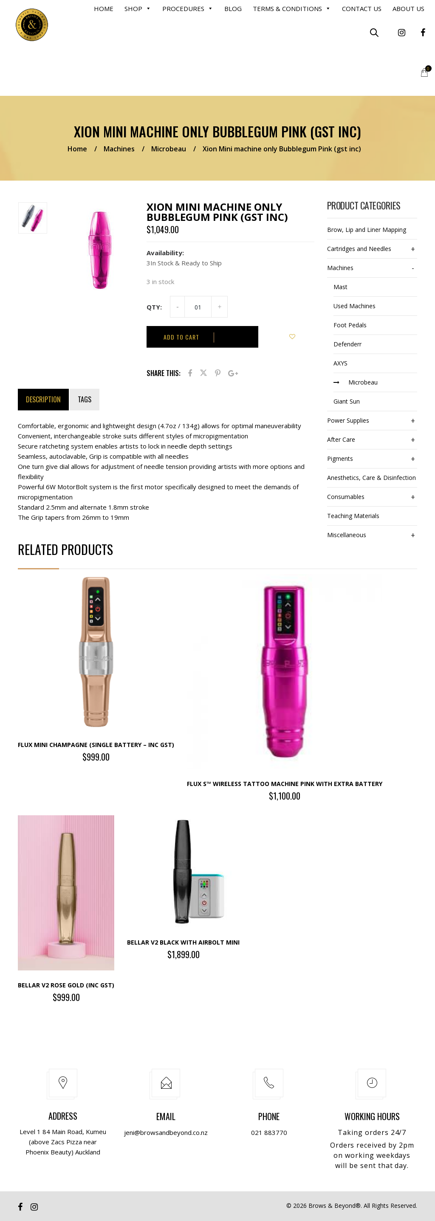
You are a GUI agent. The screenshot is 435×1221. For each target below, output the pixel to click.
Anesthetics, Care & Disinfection (371, 478)
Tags (84, 399)
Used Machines (354, 306)
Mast (340, 287)
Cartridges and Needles (359, 249)
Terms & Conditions (292, 8)
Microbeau (168, 148)
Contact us (361, 8)
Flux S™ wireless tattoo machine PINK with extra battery (284, 784)
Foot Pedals (350, 325)
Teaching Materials (353, 516)
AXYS (340, 363)
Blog (233, 8)
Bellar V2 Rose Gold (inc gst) (66, 985)
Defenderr (347, 344)
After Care (341, 439)
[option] (35, 219)
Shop (137, 8)
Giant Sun (346, 401)
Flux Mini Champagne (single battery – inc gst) (96, 745)
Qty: (154, 307)
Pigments (340, 458)
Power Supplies (348, 420)
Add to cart (181, 336)
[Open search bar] (374, 32)
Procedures (187, 8)
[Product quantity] (197, 307)
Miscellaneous (346, 535)
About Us (408, 8)
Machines (119, 148)
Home (103, 8)
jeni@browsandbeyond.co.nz (166, 1132)
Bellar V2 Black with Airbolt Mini (183, 942)
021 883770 (269, 1132)
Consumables (345, 497)
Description (43, 399)
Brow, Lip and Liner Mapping (366, 230)
